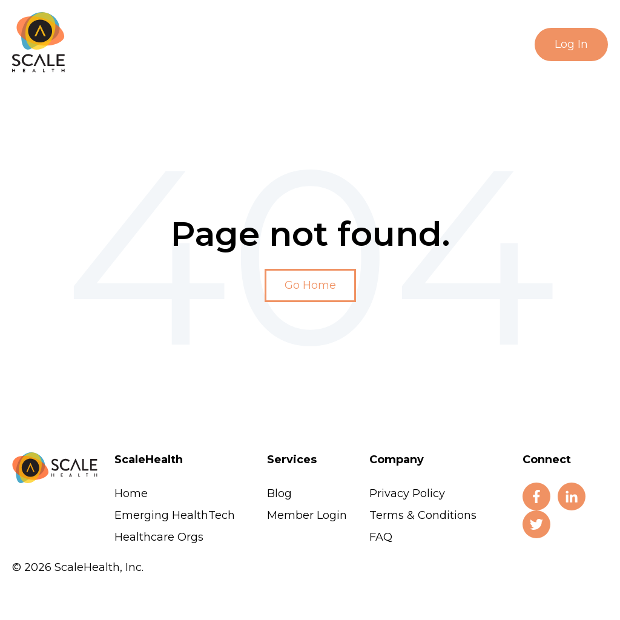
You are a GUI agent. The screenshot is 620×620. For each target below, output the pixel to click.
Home (131, 493)
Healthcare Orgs (158, 537)
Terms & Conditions (423, 515)
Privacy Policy (407, 493)
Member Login (307, 515)
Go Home (310, 285)
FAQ (380, 537)
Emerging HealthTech (174, 515)
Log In (571, 44)
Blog (279, 493)
